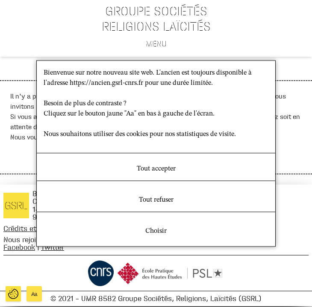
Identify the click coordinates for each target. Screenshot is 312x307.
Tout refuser (156, 200)
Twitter (52, 247)
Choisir (156, 231)
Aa (34, 294)
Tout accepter (156, 168)
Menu (156, 43)
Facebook (19, 247)
